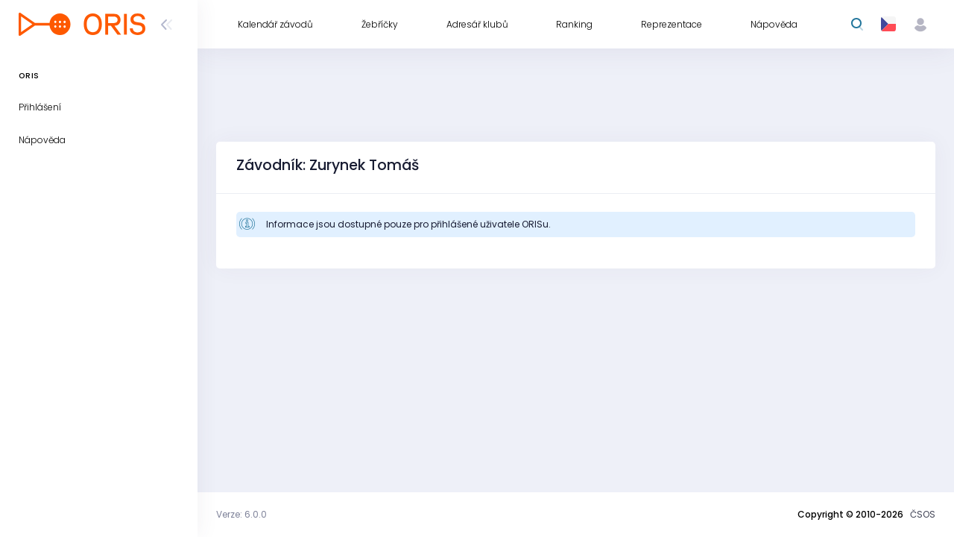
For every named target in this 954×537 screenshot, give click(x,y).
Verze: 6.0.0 (241, 514)
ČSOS (922, 514)
